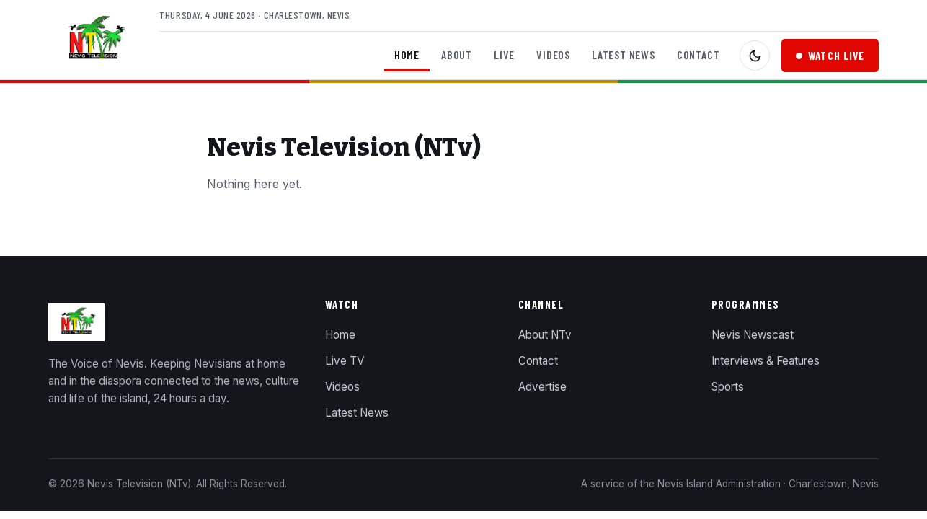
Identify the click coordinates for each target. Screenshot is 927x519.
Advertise (542, 387)
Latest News (623, 54)
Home (407, 54)
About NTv (545, 335)
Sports (727, 387)
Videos (553, 54)
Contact (698, 54)
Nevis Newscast (752, 335)
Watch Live (830, 55)
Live (504, 54)
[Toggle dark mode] (755, 55)
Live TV (344, 361)
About (456, 54)
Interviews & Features (765, 361)
